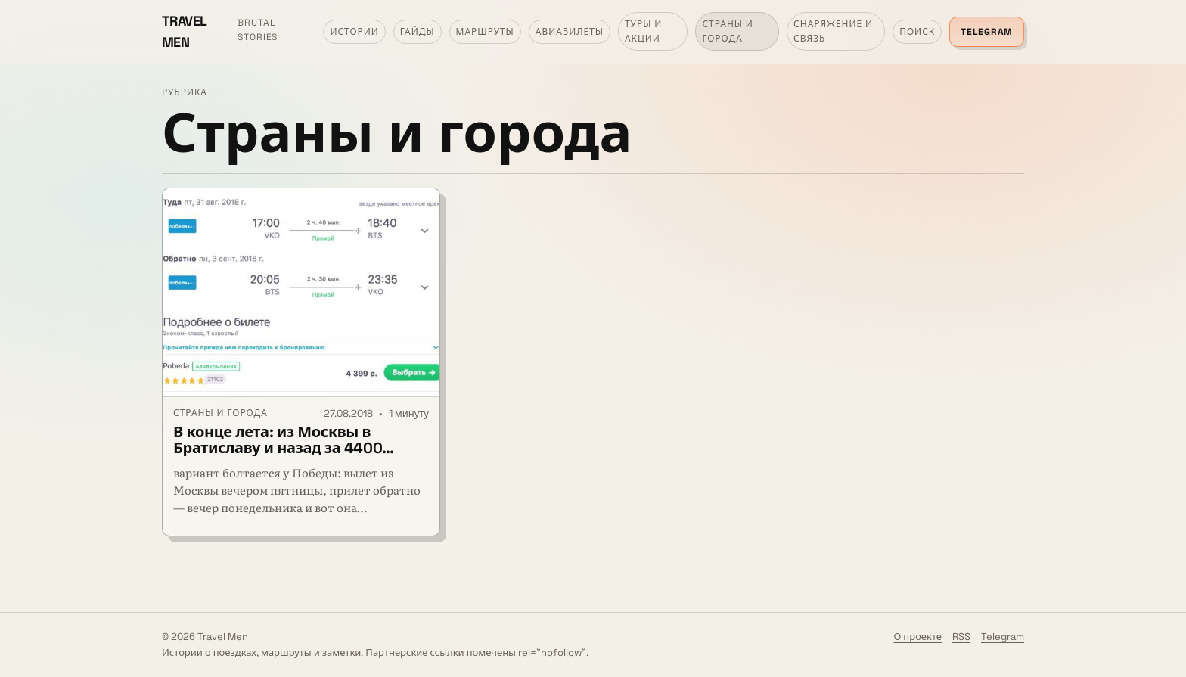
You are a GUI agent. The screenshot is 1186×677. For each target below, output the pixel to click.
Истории (354, 32)
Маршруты (485, 32)
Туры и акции (643, 31)
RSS (961, 636)
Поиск (917, 32)
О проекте (917, 636)
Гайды (417, 32)
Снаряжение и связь (833, 31)
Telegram (987, 32)
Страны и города (727, 31)
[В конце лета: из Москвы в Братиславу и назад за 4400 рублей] (301, 292)
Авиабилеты (570, 32)
